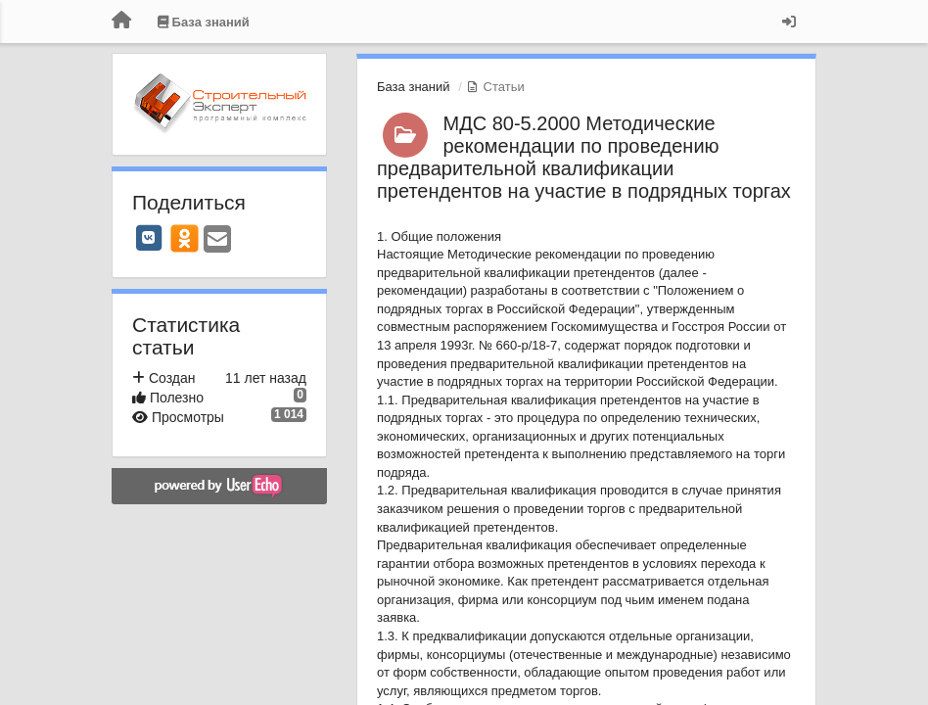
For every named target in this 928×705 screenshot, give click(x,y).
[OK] (184, 238)
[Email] (217, 240)
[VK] (148, 238)
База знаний (413, 86)
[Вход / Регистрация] (789, 21)
